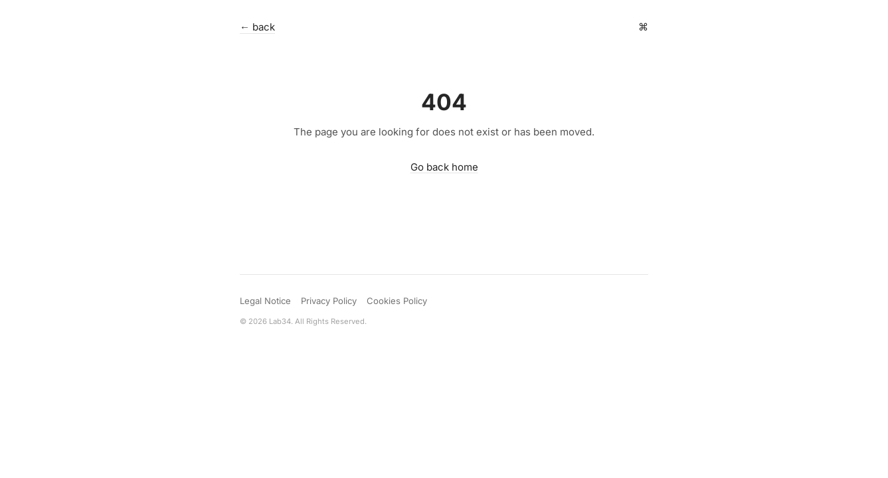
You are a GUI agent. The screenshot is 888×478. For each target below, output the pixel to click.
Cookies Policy (397, 300)
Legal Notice (265, 300)
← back (257, 27)
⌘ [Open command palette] (643, 27)
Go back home (444, 166)
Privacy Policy (329, 300)
